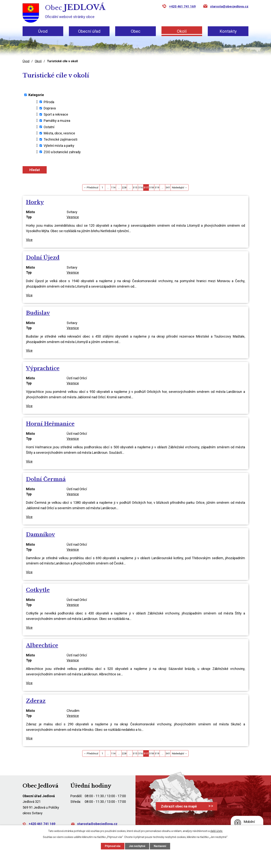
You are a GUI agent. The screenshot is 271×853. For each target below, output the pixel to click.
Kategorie (36, 95)
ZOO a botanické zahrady (62, 152)
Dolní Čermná (46, 479)
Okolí (182, 31)
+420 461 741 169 (182, 6)
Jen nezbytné (137, 846)
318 (151, 187)
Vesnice (73, 217)
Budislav (38, 313)
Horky (35, 202)
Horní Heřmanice (50, 424)
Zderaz (36, 701)
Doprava (50, 108)
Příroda (49, 102)
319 (157, 187)
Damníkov (40, 534)
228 (124, 187)
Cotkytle (38, 590)
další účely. (216, 831)
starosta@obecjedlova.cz (229, 6)
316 (140, 187)
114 (113, 187)
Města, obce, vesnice (59, 133)
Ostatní (49, 127)
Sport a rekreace (56, 114)
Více (29, 240)
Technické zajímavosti (60, 139)
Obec (135, 31)
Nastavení (160, 846)
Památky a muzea (57, 121)
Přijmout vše (112, 846)
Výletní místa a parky (59, 146)
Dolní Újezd (42, 258)
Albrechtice (42, 645)
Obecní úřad (89, 31)
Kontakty (228, 31)
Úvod (43, 31)
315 (135, 187)
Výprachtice (42, 368)
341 (168, 187)
